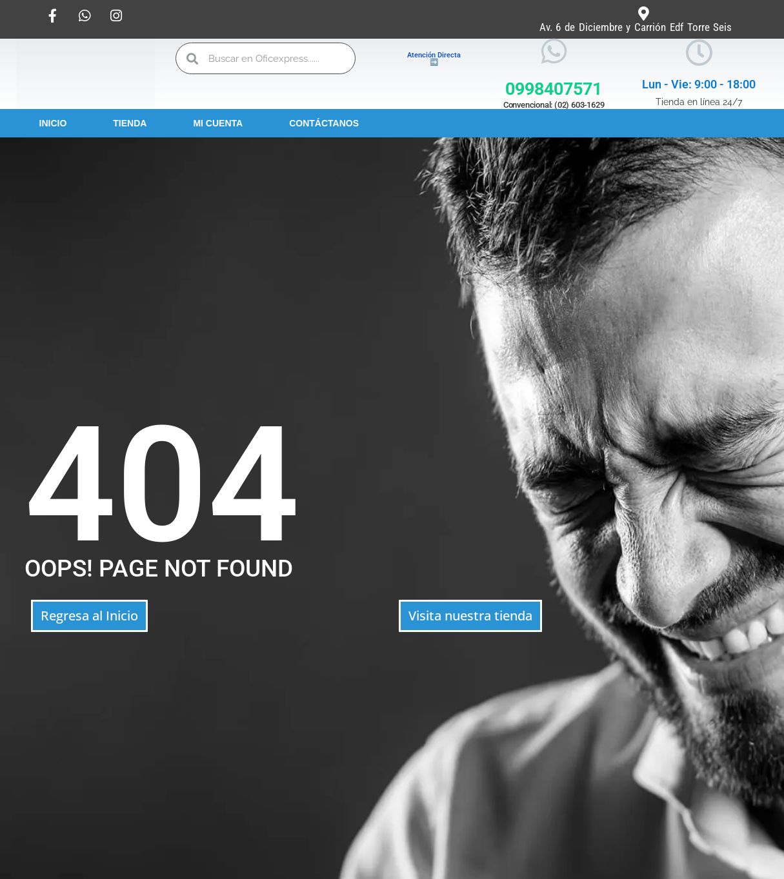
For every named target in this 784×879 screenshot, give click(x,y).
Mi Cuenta (218, 123)
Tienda (129, 123)
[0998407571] (553, 51)
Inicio (53, 123)
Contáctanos (324, 123)
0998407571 (553, 89)
